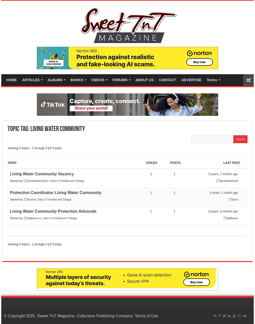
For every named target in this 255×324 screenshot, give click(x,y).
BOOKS (76, 80)
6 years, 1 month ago (224, 192)
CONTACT (167, 80)
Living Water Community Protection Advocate (53, 211)
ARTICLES (31, 80)
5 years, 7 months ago (223, 174)
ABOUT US (144, 80)
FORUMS (120, 80)
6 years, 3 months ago (223, 211)
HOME (11, 80)
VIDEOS (97, 80)
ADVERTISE (191, 80)
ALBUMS (55, 80)
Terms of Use (146, 316)
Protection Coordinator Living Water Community (55, 193)
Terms (212, 80)
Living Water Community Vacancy (42, 174)
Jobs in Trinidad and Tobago (67, 180)
